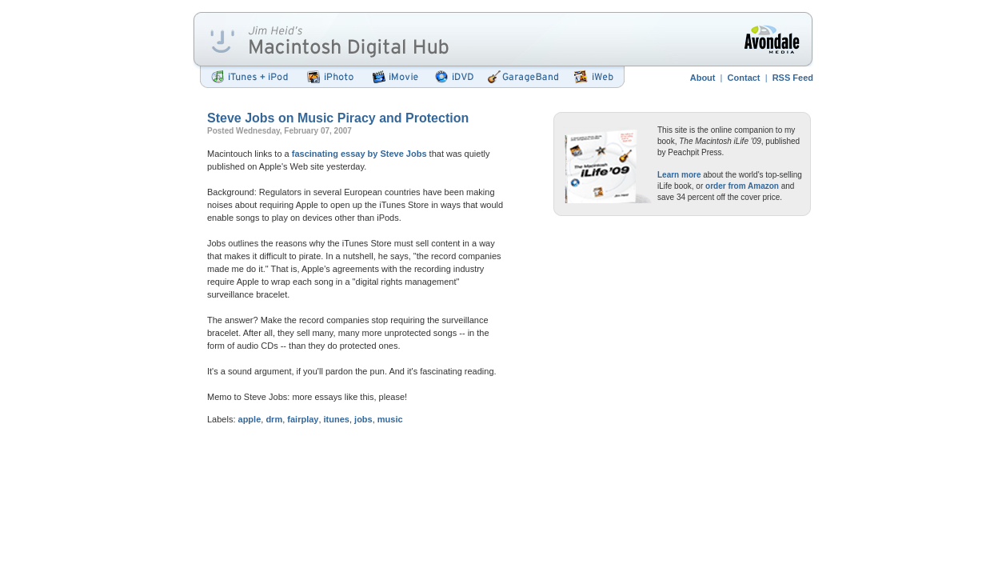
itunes (336, 419)
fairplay (302, 419)
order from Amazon (742, 186)
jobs (363, 419)
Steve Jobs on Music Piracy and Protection (338, 118)
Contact (744, 77)
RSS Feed (792, 77)
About (703, 77)
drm (273, 419)
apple (249, 419)
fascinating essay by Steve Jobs (359, 153)
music (390, 419)
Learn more (679, 174)
